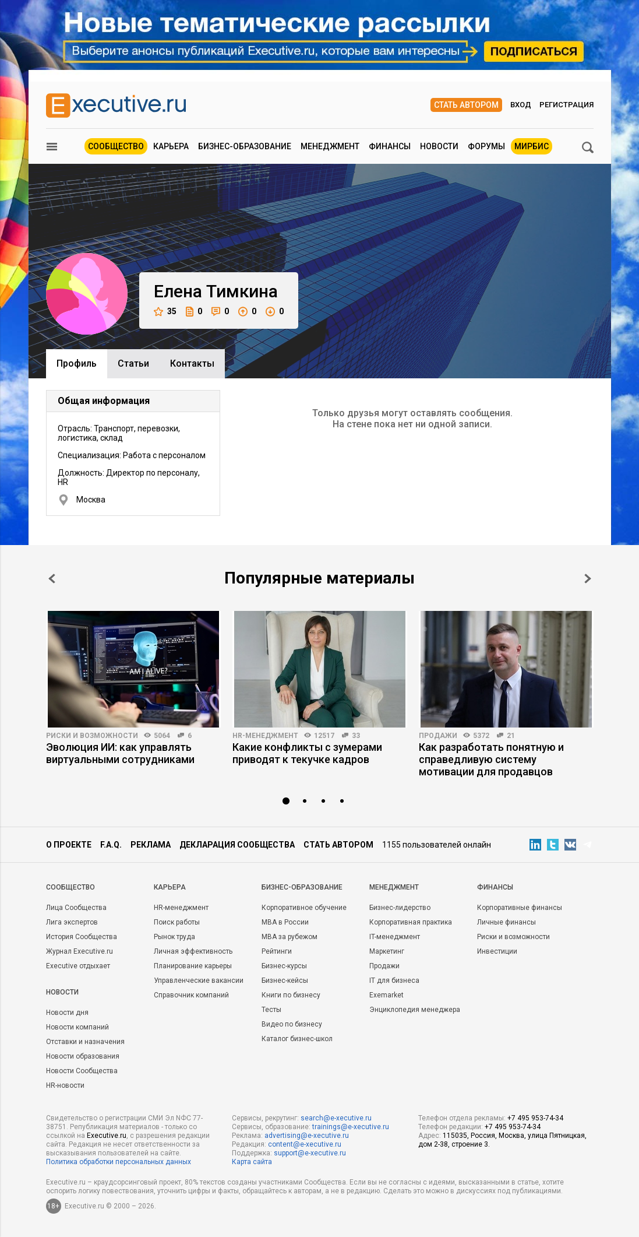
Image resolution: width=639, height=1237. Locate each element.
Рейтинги (277, 951)
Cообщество (70, 887)
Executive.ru (106, 1135)
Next (588, 578)
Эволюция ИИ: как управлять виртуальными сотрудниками (120, 753)
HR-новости (65, 1085)
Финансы (390, 146)
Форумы (486, 146)
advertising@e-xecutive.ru (306, 1135)
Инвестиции (497, 951)
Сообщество (116, 146)
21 (511, 736)
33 (356, 736)
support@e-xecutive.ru (310, 1153)
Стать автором (466, 105)
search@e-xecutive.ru (336, 1118)
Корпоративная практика (410, 922)
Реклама (150, 844)
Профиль (77, 363)
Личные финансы (506, 922)
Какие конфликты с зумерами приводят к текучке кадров (307, 753)
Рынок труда (174, 937)
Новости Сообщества (82, 1071)
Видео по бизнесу (292, 1024)
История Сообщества (81, 937)
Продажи (438, 736)
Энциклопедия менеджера (414, 1010)
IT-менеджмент (394, 937)
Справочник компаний (191, 995)
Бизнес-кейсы (285, 980)
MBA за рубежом (289, 937)
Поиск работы (177, 922)
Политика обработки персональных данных (118, 1162)
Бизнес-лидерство (399, 908)
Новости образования (82, 1056)
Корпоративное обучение (304, 908)
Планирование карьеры (193, 966)
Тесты (271, 1010)
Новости (439, 146)
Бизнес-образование (244, 146)
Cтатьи (133, 363)
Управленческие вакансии (198, 980)
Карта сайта (252, 1162)
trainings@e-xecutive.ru (350, 1127)
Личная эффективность (193, 951)
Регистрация (566, 104)
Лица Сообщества (76, 908)
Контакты (192, 363)
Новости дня (67, 1012)
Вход (520, 104)
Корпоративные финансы (519, 908)
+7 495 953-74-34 (535, 1118)
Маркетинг (386, 951)
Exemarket (386, 995)
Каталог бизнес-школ (297, 1039)
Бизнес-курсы (284, 966)
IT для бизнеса (394, 980)
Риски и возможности (92, 736)
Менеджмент (330, 146)
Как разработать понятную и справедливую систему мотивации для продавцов (491, 759)
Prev (52, 578)
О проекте (68, 844)
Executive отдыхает (78, 966)
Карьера (171, 146)
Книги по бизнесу (291, 995)
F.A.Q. (111, 844)
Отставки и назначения (85, 1042)
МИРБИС (531, 146)
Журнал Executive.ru (79, 951)
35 (165, 311)
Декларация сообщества (237, 844)
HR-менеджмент (265, 736)
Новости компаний (77, 1027)
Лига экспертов (72, 922)
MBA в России (285, 922)
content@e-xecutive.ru (304, 1144)
